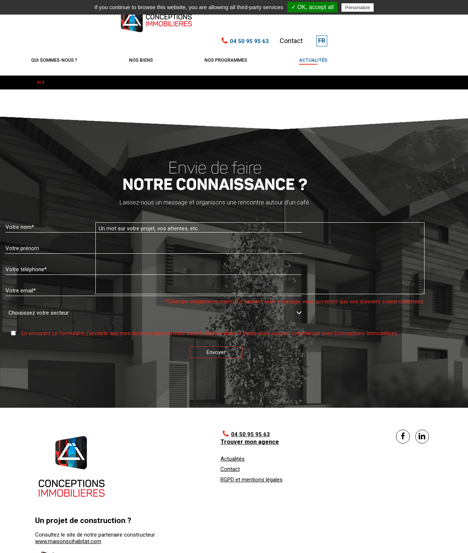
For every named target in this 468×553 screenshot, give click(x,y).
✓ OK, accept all (312, 7)
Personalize (357, 7)
